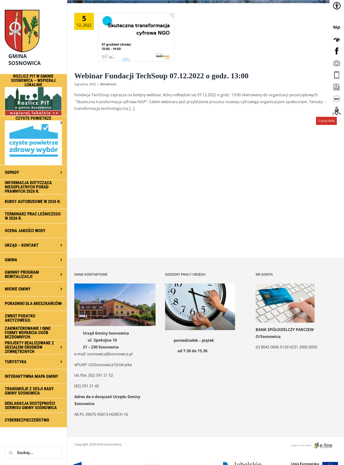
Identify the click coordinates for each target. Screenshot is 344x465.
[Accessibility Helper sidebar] (337, 5)
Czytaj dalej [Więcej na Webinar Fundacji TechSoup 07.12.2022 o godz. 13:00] (326, 120)
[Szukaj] (11, 453)
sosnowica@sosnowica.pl (110, 354)
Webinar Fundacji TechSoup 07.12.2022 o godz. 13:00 (161, 75)
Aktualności (108, 84)
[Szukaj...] (33, 453)
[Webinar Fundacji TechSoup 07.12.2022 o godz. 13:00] (136, 37)
